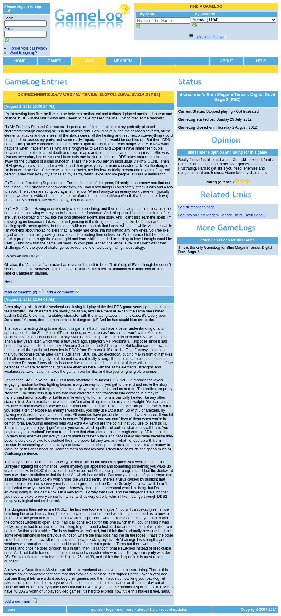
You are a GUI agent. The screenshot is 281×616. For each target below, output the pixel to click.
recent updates (174, 609)
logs (110, 609)
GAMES (54, 61)
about (142, 609)
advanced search (210, 36)
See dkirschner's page (196, 207)
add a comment (63, 292)
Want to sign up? (23, 52)
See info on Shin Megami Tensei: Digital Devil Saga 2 (221, 215)
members (125, 609)
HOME (20, 61)
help (154, 609)
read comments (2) (23, 292)
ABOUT (226, 61)
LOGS (88, 61)
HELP (261, 61)
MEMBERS (123, 61)
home (10, 609)
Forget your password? (28, 48)
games (97, 609)
